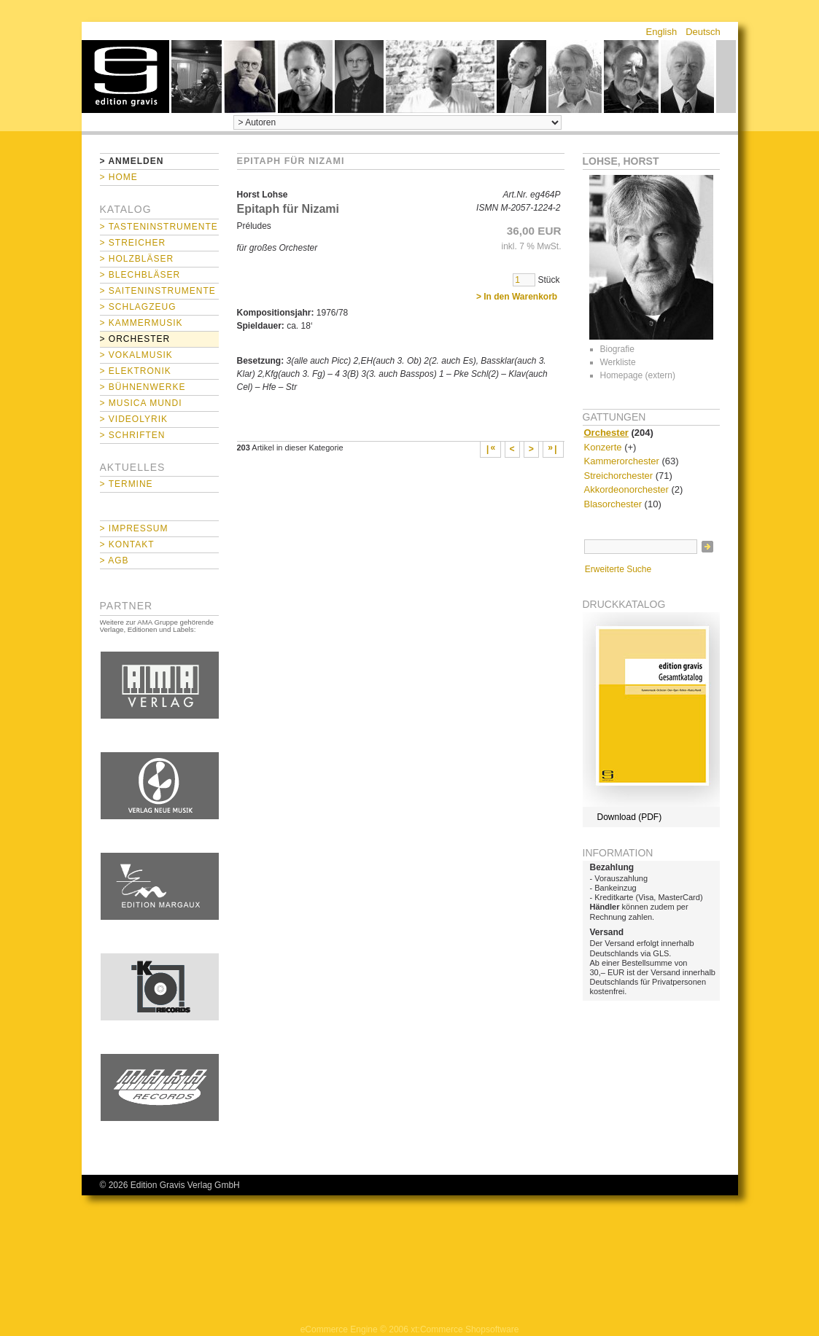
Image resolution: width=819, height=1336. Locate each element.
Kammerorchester (621, 461)
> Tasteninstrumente (159, 227)
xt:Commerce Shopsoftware (465, 1329)
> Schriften (133, 435)
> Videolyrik (134, 419)
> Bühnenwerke (143, 387)
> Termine (126, 484)
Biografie (617, 349)
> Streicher (133, 243)
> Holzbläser (137, 259)
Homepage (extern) (637, 375)
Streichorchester (618, 475)
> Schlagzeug (138, 307)
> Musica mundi (141, 403)
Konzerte (603, 447)
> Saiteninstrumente (158, 291)
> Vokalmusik (136, 355)
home (125, 76)
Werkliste (618, 362)
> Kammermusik (141, 323)
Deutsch (703, 31)
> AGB (114, 560)
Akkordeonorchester (626, 489)
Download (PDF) (629, 817)
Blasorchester (613, 504)
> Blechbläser (140, 275)
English (662, 31)
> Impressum (134, 528)
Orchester (606, 432)
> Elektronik (135, 371)
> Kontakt (127, 544)
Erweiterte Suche (618, 569)
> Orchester (135, 339)
